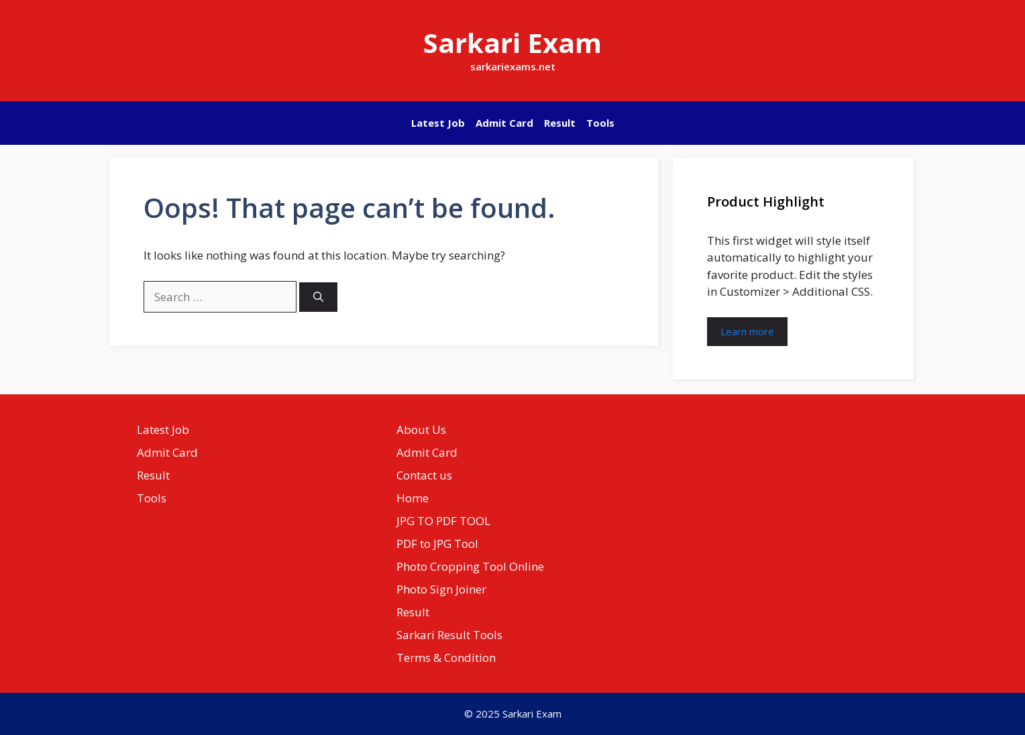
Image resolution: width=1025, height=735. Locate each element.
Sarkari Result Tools (449, 634)
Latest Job (438, 122)
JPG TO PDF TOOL (443, 520)
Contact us (424, 475)
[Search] (318, 297)
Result (560, 122)
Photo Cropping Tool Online (470, 566)
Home (412, 498)
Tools (600, 122)
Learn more (747, 331)
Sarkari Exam (512, 42)
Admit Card (504, 122)
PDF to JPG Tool (437, 543)
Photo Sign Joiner (441, 589)
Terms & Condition (446, 657)
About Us (421, 429)
